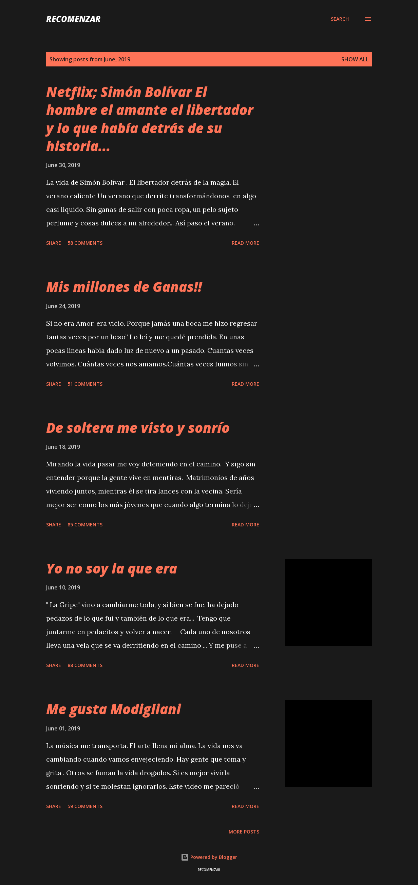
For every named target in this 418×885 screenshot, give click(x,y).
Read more (245, 243)
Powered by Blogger (209, 857)
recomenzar (73, 18)
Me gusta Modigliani (113, 709)
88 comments (85, 665)
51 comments (85, 384)
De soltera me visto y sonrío (138, 427)
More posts (244, 831)
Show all (354, 59)
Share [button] (53, 243)
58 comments (85, 243)
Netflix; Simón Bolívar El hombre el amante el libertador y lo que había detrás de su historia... (149, 118)
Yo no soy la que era (111, 568)
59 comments (85, 806)
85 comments (85, 524)
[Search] (340, 19)
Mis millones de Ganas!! (124, 286)
